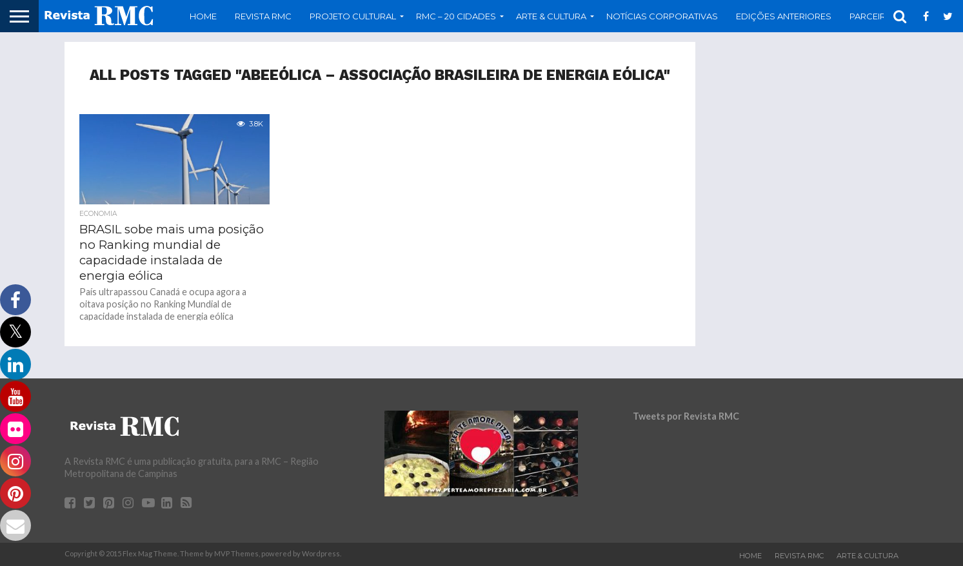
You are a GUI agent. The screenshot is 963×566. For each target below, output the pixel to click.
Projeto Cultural (353, 16)
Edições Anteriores (783, 16)
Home (203, 16)
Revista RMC (263, 16)
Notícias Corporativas (662, 16)
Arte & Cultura (551, 16)
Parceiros (874, 16)
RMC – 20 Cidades (456, 16)
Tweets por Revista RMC (686, 416)
